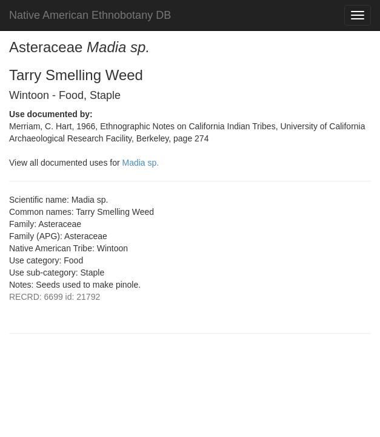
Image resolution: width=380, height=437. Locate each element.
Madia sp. (140, 163)
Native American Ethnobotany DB (90, 15)
